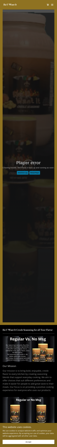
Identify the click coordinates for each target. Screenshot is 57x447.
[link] (10, 5)
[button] (52, 5)
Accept (28, 442)
